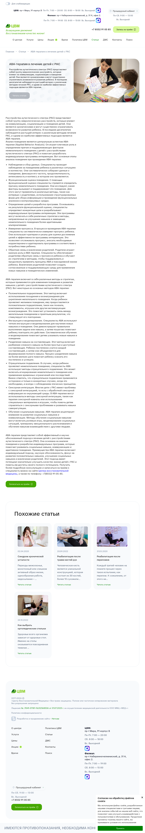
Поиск (129, 39)
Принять (120, 828)
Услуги (29, 39)
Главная (10, 51)
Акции (51, 39)
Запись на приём (126, 29)
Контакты (117, 39)
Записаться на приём (21, 484)
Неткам (55, 718)
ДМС (105, 39)
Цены (40, 39)
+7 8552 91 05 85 (101, 29)
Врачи (65, 39)
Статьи (95, 39)
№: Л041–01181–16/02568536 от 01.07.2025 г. (42, 708)
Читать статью (19, 95)
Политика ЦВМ (79, 39)
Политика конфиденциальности (26, 713)
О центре (17, 39)
